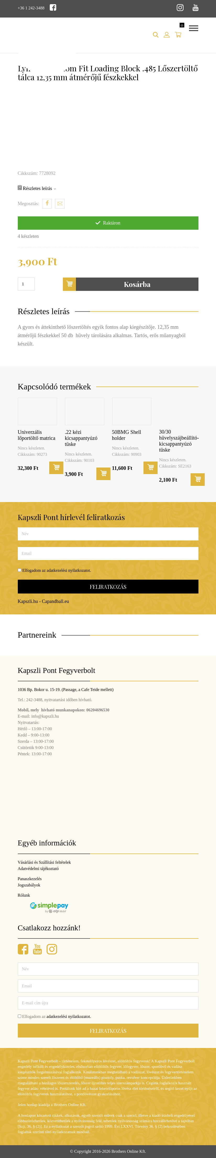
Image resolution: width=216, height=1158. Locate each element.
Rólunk (24, 895)
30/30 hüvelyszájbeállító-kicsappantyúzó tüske (179, 441)
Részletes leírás (37, 188)
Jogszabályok (29, 885)
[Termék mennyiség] (26, 284)
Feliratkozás (108, 586)
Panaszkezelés (30, 879)
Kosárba (107, 284)
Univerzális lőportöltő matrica (37, 435)
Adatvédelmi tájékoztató (38, 868)
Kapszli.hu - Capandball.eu (43, 601)
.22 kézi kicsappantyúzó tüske (81, 438)
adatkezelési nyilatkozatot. (69, 570)
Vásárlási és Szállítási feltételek (44, 862)
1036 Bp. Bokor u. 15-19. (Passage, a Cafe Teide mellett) (66, 689)
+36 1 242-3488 (31, 8)
